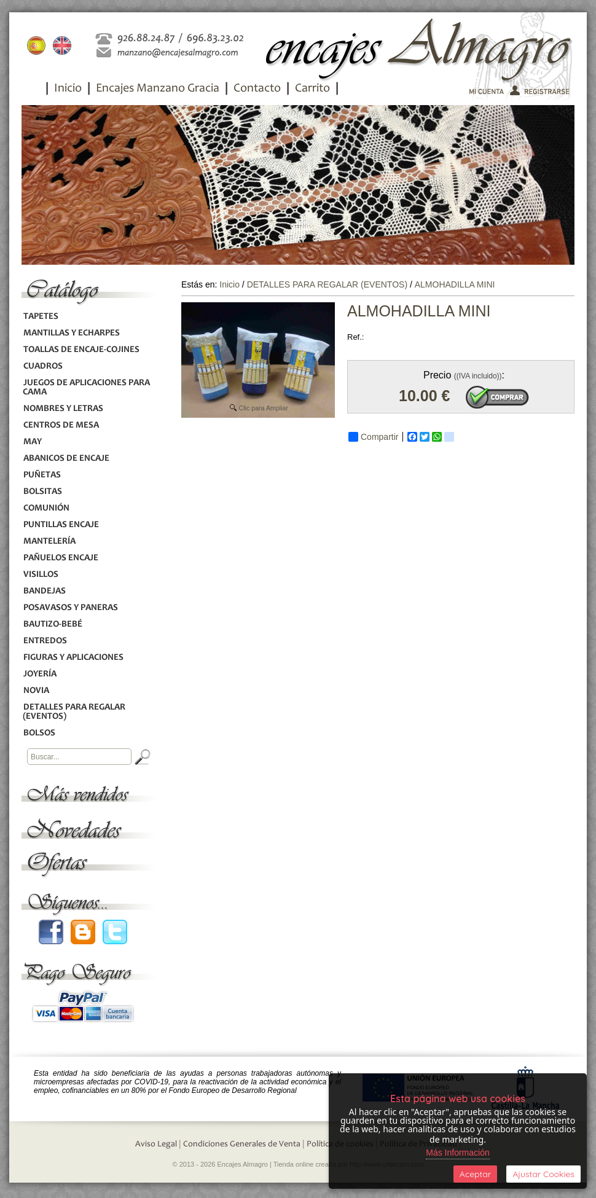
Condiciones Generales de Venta (241, 1144)
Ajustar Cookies (543, 1174)
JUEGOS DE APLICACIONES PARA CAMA (86, 387)
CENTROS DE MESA (61, 425)
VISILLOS (40, 574)
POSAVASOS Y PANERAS (70, 608)
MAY (32, 442)
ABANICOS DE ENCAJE (66, 458)
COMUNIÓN (46, 508)
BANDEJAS (44, 591)
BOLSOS (39, 733)
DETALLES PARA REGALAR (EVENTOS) (74, 712)
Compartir (373, 437)
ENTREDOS (45, 641)
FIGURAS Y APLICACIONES (73, 657)
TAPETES (40, 316)
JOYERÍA (40, 674)
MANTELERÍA (49, 541)
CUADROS (43, 366)
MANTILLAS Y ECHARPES (71, 333)
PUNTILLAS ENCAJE (61, 525)
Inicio (68, 89)
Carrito (312, 89)
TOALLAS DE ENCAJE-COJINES (81, 349)
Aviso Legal (156, 1144)
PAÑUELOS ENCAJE (60, 558)
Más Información (457, 1152)
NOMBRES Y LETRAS (63, 408)
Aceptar (475, 1174)
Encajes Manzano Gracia (157, 89)
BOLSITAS (42, 491)
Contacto (257, 89)
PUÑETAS (42, 475)
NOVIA (36, 690)
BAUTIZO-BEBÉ (52, 624)
